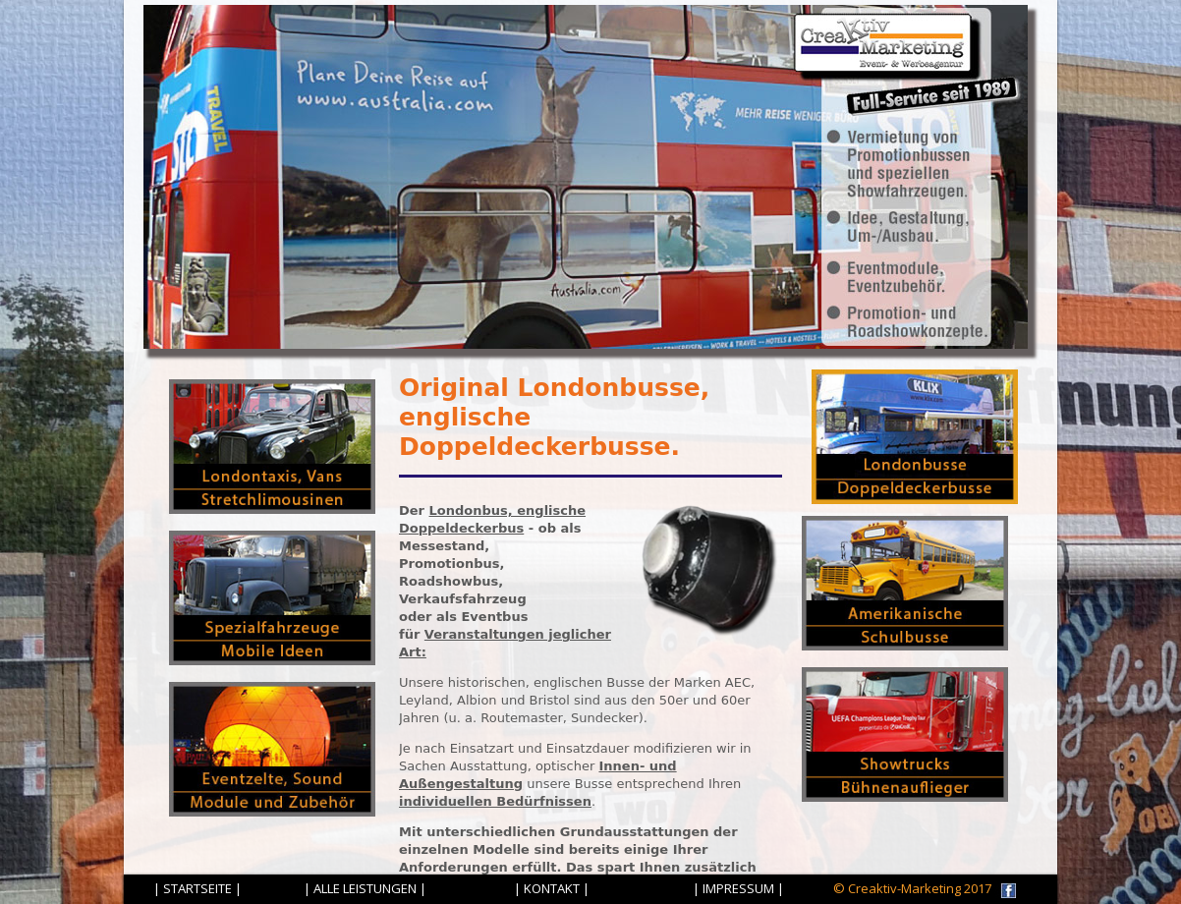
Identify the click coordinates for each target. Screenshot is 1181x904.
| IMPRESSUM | (738, 888)
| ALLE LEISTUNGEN (360, 888)
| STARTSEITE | (197, 888)
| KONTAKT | (552, 888)
